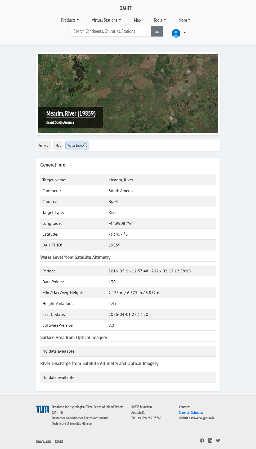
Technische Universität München (72, 423)
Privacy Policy (43, 441)
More (183, 20)
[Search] (110, 31)
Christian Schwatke (191, 412)
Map (137, 20)
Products (68, 20)
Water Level (77, 145)
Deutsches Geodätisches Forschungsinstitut (80, 418)
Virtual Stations (104, 20)
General (44, 145)
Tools (158, 20)
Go (156, 31)
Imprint (59, 441)
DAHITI (126, 8)
